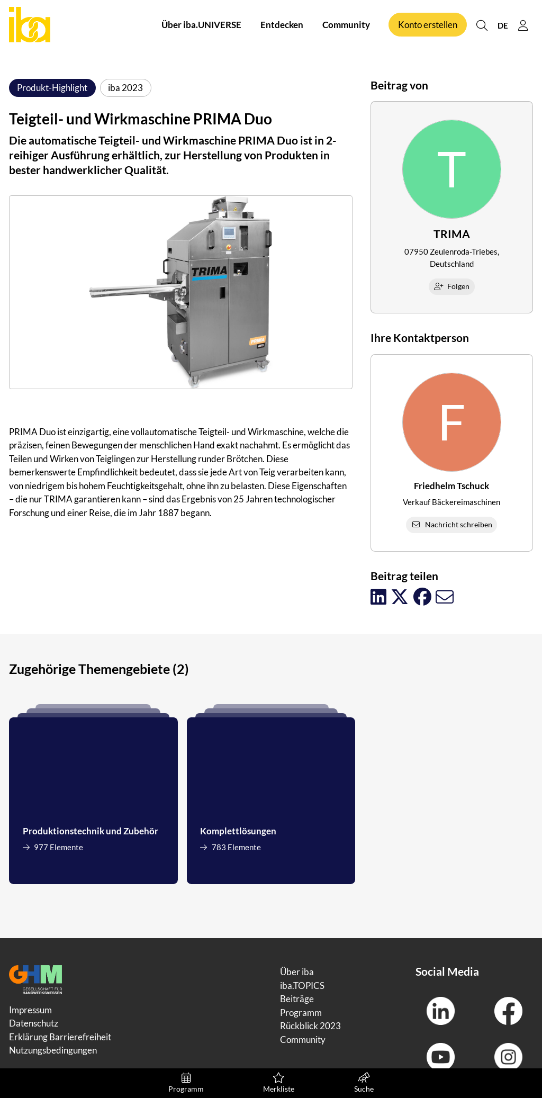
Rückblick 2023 (310, 1025)
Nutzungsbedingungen (53, 1050)
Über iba (297, 971)
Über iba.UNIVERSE (201, 25)
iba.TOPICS (302, 985)
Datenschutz (33, 1023)
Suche (363, 1083)
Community (346, 25)
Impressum (30, 1009)
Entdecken (281, 25)
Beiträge (297, 998)
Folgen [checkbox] (452, 286)
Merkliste (278, 1083)
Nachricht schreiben (451, 524)
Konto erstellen (427, 25)
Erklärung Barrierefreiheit (60, 1036)
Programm (186, 1083)
